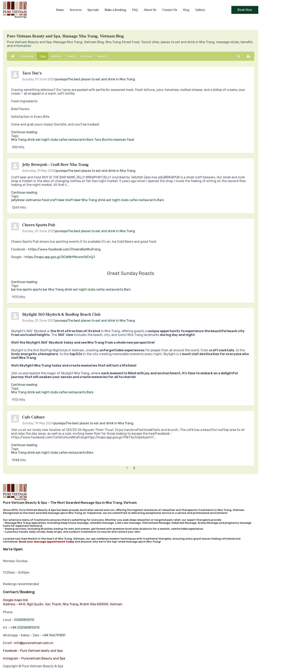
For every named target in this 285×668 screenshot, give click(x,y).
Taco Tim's (32, 73)
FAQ (135, 10)
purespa (61, 79)
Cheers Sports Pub (38, 225)
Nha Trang (19, 140)
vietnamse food (37, 200)
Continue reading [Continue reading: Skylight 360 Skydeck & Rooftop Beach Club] (24, 385)
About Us (150, 10)
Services (76, 10)
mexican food (123, 140)
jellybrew (18, 200)
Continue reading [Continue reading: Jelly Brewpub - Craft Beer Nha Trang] (24, 192)
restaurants (77, 140)
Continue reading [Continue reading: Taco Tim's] (24, 132)
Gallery (200, 10)
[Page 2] (134, 468)
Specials (93, 10)
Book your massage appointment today (46, 541)
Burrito (107, 140)
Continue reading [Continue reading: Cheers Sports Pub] (24, 282)
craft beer (57, 200)
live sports (24, 289)
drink (31, 140)
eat (38, 140)
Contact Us (169, 10)
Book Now (245, 10)
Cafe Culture (33, 417)
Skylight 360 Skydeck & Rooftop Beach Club (61, 314)
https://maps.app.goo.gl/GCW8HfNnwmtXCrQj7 (60, 257)
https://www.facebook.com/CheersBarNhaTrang (64, 249)
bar (13, 289)
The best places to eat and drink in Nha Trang (101, 79)
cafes (63, 140)
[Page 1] (127, 468)
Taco (97, 140)
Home (60, 10)
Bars (90, 140)
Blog (186, 10)
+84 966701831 (53, 635)
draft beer (73, 200)
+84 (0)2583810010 (25, 627)
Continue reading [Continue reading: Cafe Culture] (24, 445)
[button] (102, 56)
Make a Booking (115, 10)
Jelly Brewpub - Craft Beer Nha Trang (55, 164)
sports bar (40, 289)
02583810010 (24, 620)
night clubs (49, 140)
